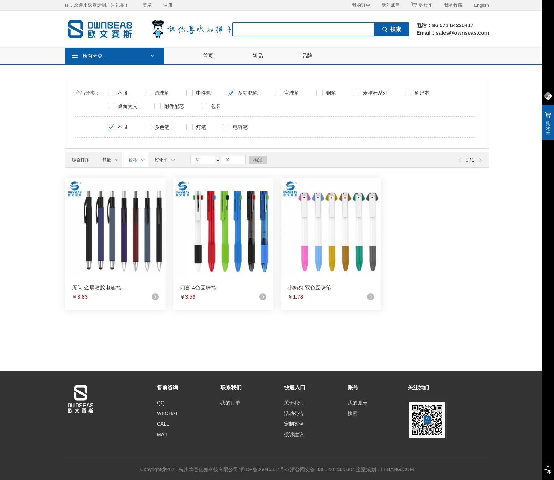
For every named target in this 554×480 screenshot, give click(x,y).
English (481, 5)
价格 (137, 159)
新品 (257, 56)
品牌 (307, 56)
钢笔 (331, 93)
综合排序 (80, 159)
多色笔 (161, 127)
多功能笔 (248, 93)
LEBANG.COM (397, 469)
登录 (147, 5)
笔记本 (421, 93)
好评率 (165, 159)
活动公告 (294, 413)
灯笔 (201, 127)
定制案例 (294, 424)
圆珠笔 (161, 93)
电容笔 (240, 127)
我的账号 (391, 5)
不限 (123, 93)
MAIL (163, 434)
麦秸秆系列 (375, 93)
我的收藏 (453, 5)
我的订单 (361, 5)
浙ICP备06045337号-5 (264, 469)
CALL (163, 424)
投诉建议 (294, 434)
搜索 (353, 413)
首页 (208, 56)
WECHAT (167, 413)
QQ (161, 403)
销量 (110, 159)
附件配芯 (174, 106)
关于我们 (294, 403)
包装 (216, 106)
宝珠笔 (291, 93)
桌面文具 (127, 106)
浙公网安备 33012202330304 (322, 469)
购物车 (422, 5)
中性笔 (203, 93)
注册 (167, 5)
